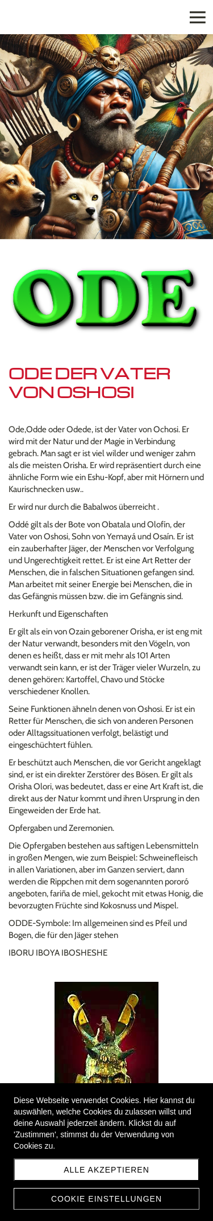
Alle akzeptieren (106, 1169)
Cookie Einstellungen (106, 1198)
